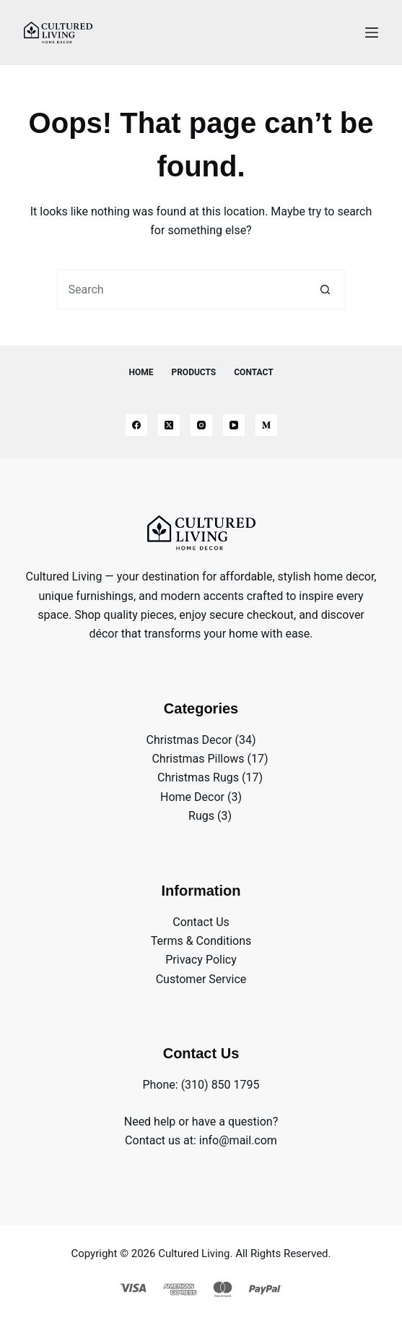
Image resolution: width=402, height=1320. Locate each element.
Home (140, 372)
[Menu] (371, 32)
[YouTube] (234, 425)
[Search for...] (181, 289)
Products (193, 372)
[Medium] (266, 425)
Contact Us (201, 922)
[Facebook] (136, 425)
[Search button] (326, 289)
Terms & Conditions (201, 941)
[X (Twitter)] (169, 425)
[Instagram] (201, 425)
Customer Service (201, 979)
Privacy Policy (201, 960)
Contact (253, 372)
